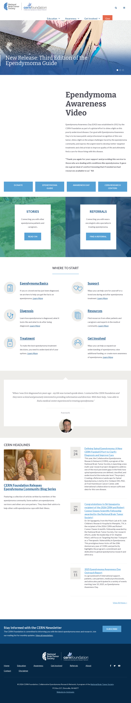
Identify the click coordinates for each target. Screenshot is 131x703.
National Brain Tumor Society (102, 684)
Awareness (38, 665)
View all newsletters (44, 635)
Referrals (74, 665)
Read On (32, 236)
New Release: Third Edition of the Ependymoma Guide (47, 60)
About (88, 665)
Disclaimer (23, 670)
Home (6, 665)
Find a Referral (98, 236)
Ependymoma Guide (49, 186)
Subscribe (111, 629)
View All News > (120, 602)
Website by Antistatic (65, 692)
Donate (18, 185)
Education (21, 665)
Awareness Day (81, 185)
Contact (7, 670)
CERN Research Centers (113, 186)
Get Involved (56, 665)
